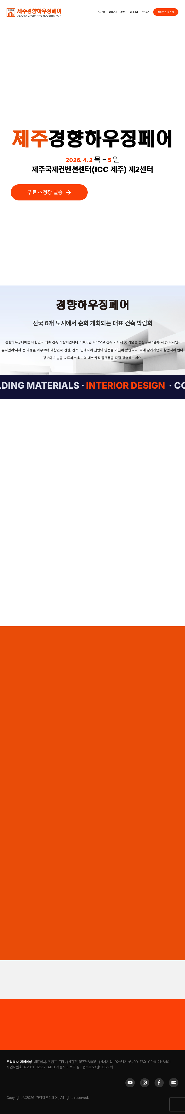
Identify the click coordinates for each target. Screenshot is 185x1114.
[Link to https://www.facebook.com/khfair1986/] (159, 1082)
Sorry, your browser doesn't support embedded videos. (92, 73)
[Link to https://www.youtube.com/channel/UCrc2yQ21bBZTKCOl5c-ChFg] (130, 1082)
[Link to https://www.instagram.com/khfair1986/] (144, 1082)
